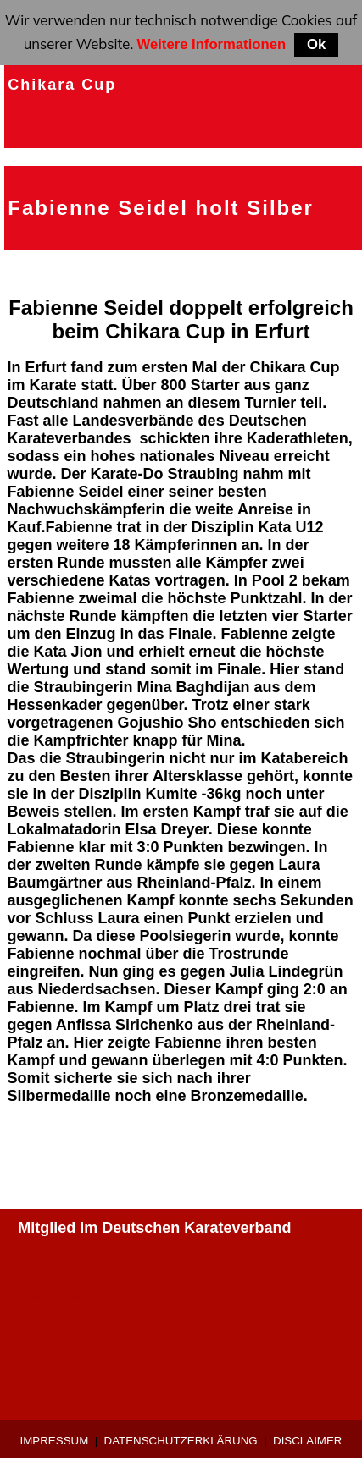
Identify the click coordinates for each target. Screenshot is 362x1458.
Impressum (54, 1440)
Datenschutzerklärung (181, 1440)
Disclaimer (307, 1440)
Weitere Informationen (212, 44)
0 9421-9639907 (73, 1296)
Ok (316, 44)
